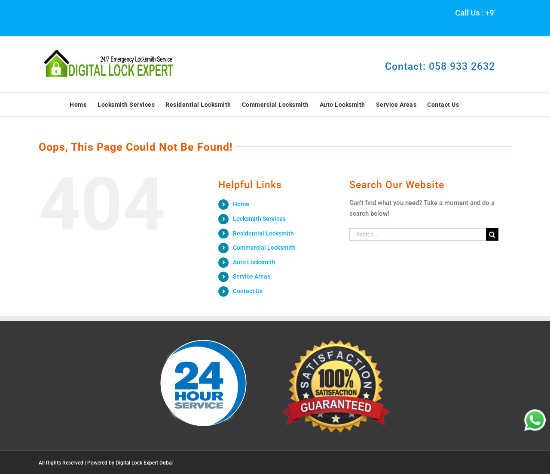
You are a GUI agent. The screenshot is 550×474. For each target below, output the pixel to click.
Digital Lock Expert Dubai (144, 463)
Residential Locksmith (263, 233)
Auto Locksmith (254, 262)
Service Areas (251, 276)
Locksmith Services (259, 218)
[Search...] (417, 234)
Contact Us (248, 291)
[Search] (492, 234)
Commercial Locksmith (264, 247)
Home (241, 204)
